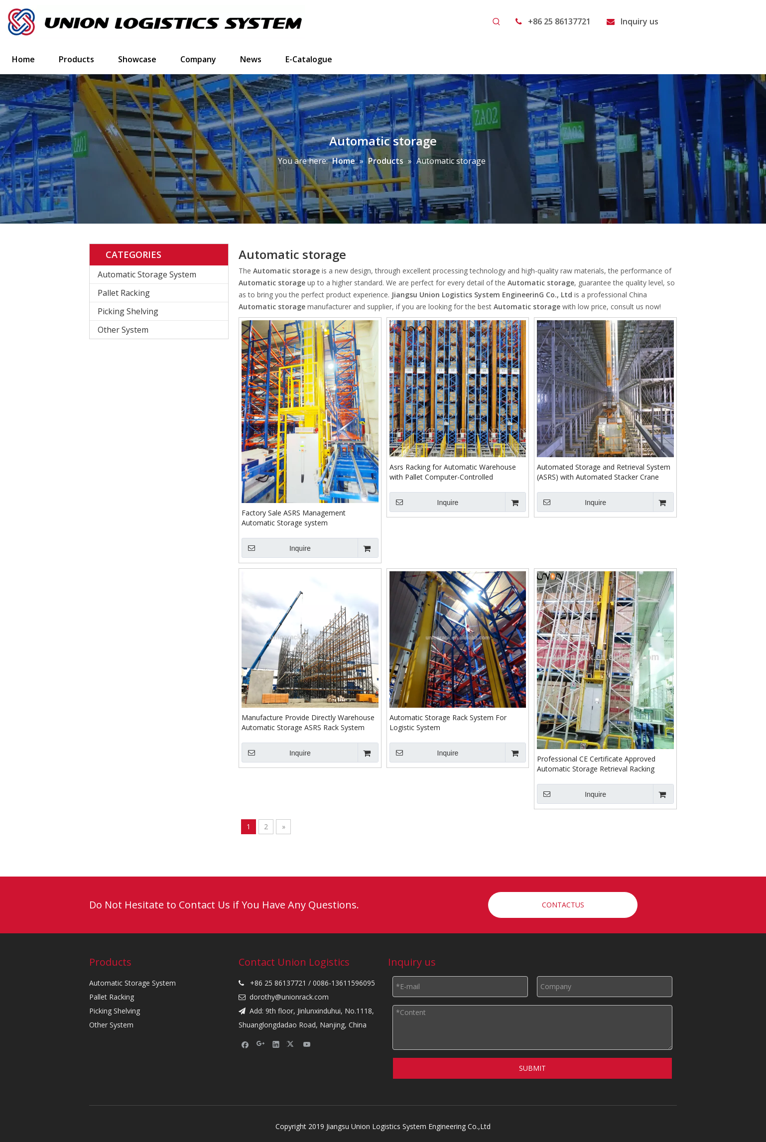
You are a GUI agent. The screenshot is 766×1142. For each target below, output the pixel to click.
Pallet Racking (124, 292)
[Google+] (261, 1043)
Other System (123, 329)
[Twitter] (291, 1043)
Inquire (276, 548)
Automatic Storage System (147, 274)
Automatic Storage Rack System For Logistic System (448, 722)
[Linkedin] (276, 1043)
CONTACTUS (563, 904)
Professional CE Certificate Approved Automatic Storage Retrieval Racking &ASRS (596, 764)
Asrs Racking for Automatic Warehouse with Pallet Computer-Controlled (452, 472)
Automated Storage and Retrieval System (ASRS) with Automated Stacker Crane (603, 472)
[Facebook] (245, 1043)
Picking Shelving (128, 311)
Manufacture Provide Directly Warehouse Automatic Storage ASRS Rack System (308, 722)
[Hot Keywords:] (497, 22)
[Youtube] (307, 1043)
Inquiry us (639, 21)
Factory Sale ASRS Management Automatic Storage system (294, 517)
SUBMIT (532, 1068)
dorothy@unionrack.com (289, 997)
